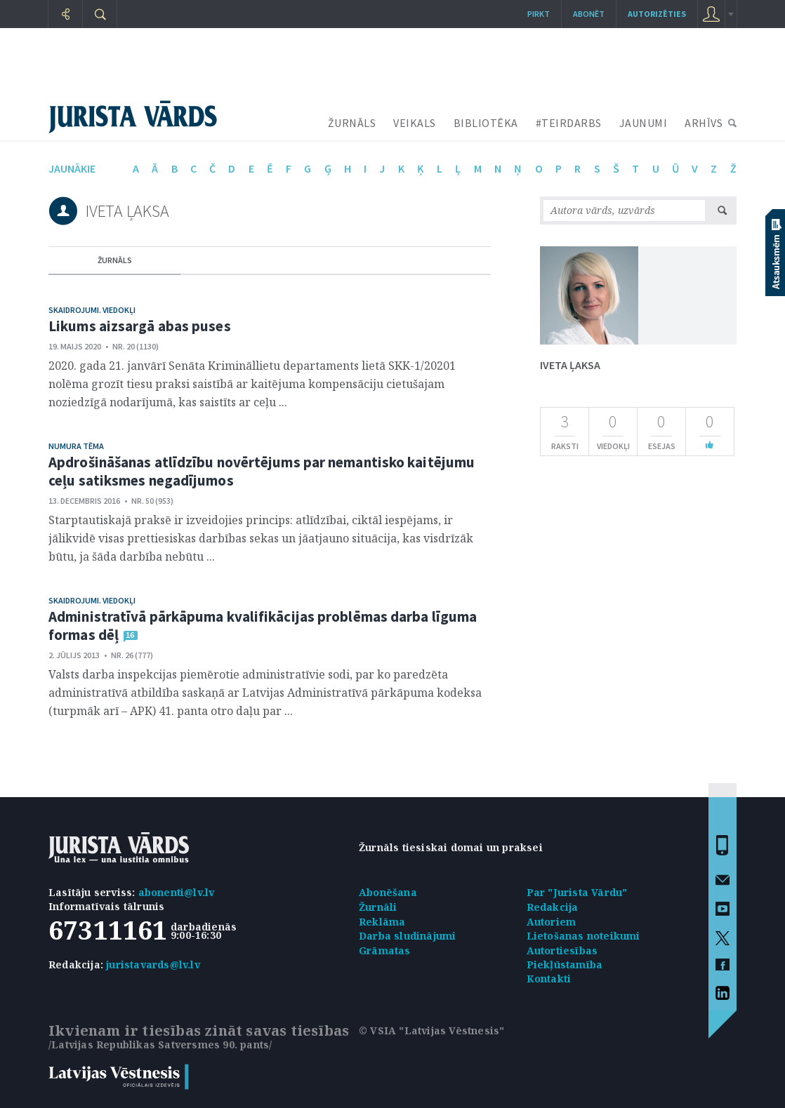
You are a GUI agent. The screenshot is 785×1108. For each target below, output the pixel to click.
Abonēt (589, 13)
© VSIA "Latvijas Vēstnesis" (431, 1030)
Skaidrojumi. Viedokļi (92, 310)
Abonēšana (388, 892)
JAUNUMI (643, 123)
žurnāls (115, 260)
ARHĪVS (704, 123)
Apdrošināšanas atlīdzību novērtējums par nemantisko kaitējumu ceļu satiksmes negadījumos (261, 471)
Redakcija (553, 907)
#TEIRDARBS (569, 123)
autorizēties (657, 13)
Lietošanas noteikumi (583, 935)
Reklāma (382, 921)
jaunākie (71, 168)
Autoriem (551, 921)
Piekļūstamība (565, 964)
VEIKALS (414, 123)
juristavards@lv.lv (153, 964)
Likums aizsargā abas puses (139, 325)
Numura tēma (76, 446)
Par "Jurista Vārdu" (577, 892)
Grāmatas (385, 950)
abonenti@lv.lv (176, 892)
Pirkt (538, 13)
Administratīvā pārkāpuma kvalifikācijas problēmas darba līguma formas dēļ (262, 625)
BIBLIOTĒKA (486, 123)
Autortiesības (562, 950)
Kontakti (549, 978)
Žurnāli (378, 907)
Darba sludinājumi (407, 935)
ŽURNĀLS (352, 123)
